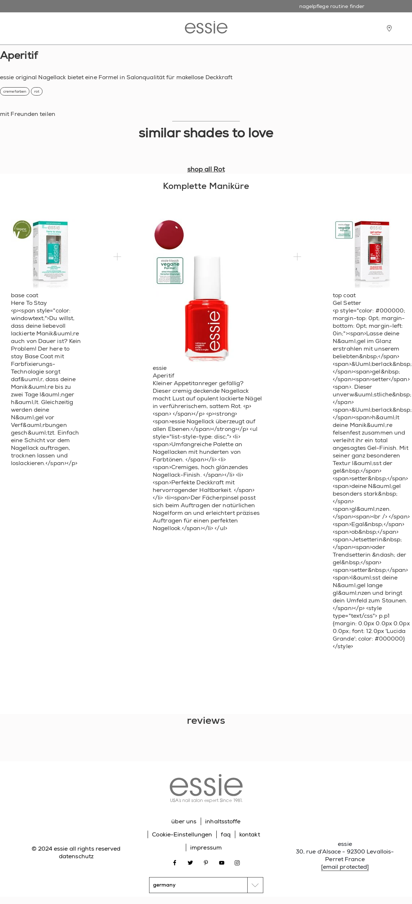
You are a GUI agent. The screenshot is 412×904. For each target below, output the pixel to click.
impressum (206, 847)
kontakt (249, 834)
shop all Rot (206, 169)
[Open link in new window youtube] (221, 862)
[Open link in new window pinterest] (206, 862)
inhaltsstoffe (222, 821)
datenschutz (76, 856)
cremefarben (14, 91)
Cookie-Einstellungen (182, 834)
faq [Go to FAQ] (225, 834)
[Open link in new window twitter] (190, 862)
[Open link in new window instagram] (237, 862)
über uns (183, 821)
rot (36, 91)
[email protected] (345, 867)
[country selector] (206, 885)
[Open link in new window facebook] (174, 862)
